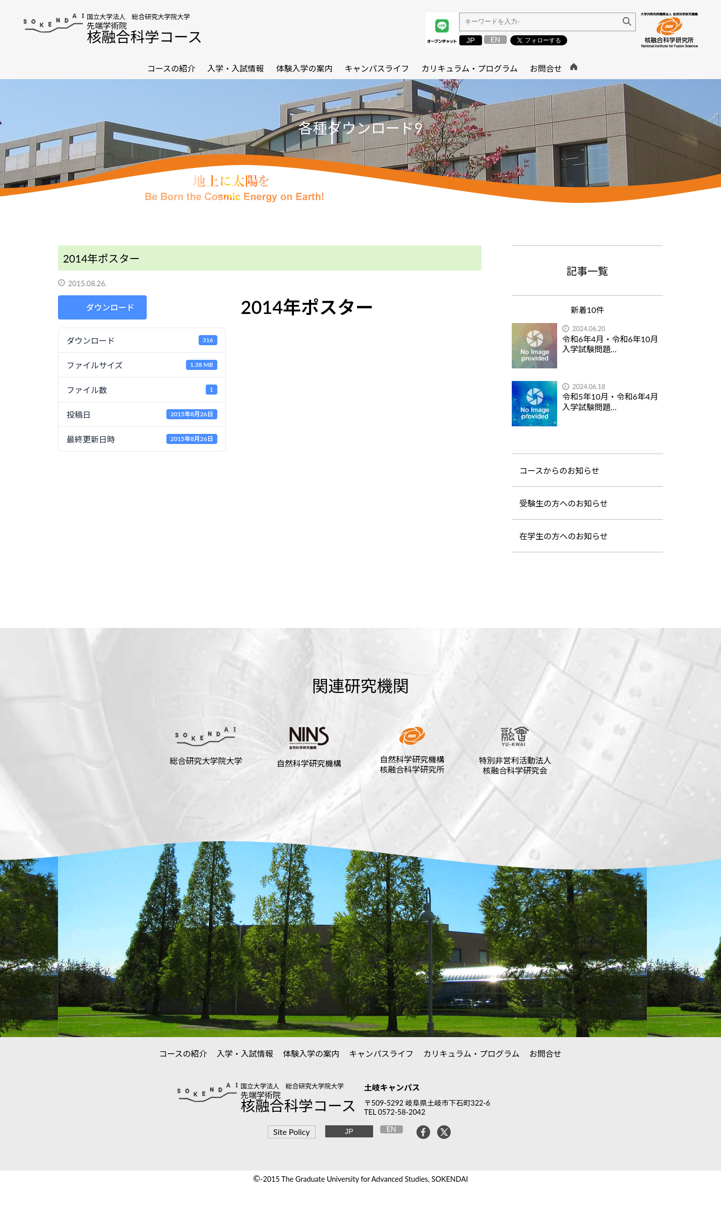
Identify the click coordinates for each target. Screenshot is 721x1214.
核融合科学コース (144, 36)
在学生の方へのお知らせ (563, 536)
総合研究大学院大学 (206, 760)
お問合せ (546, 1053)
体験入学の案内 (311, 1053)
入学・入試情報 (245, 1053)
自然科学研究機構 (309, 763)
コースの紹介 (183, 1053)
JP (470, 40)
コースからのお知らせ (559, 470)
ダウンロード (110, 307)
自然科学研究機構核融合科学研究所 (412, 764)
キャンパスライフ (381, 1053)
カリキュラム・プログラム (471, 1053)
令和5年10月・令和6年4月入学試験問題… (610, 402)
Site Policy (291, 1131)
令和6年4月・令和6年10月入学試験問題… (610, 344)
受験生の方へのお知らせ (563, 503)
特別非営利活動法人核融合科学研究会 (514, 765)
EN (495, 39)
